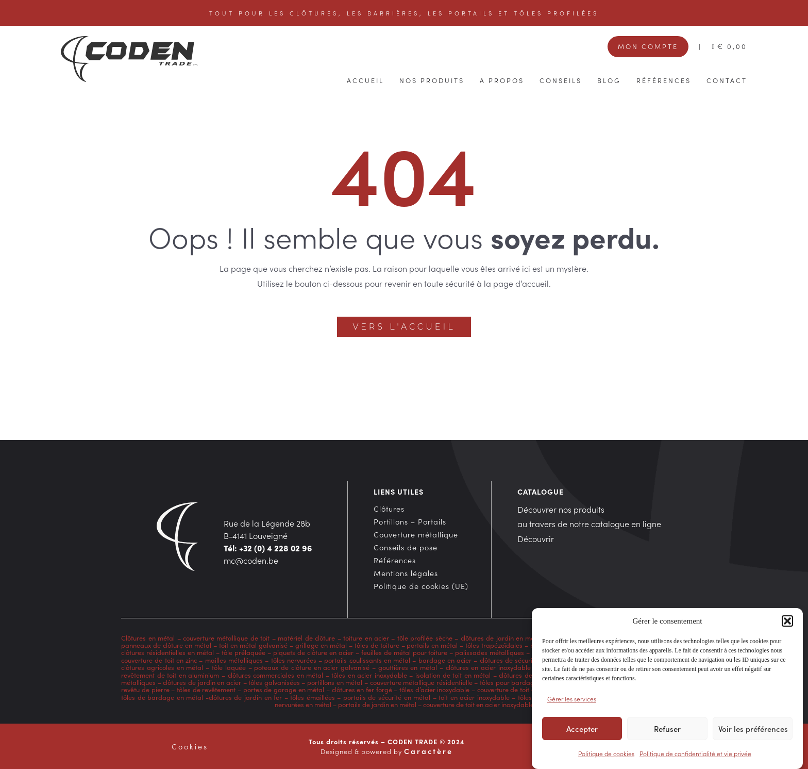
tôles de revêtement (206, 689)
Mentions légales (406, 573)
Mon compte (648, 46)
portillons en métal (333, 681)
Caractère (428, 751)
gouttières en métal (407, 667)
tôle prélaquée (243, 652)
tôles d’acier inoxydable (434, 689)
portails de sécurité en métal (386, 696)
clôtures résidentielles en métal (167, 652)
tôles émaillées (312, 696)
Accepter (582, 730)
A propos (502, 80)
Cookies (190, 746)
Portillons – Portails (410, 521)
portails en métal (432, 644)
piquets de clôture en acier (313, 652)
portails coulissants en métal (367, 659)
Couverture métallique (416, 534)
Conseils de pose (405, 547)
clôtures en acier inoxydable (488, 667)
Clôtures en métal (149, 637)
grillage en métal (321, 644)
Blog (609, 80)
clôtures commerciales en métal (276, 674)
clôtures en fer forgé (362, 689)
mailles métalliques (234, 659)
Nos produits (431, 80)
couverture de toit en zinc (159, 659)
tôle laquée (229, 667)
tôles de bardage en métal (162, 696)
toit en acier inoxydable (474, 696)
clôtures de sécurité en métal (523, 659)
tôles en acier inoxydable (369, 674)
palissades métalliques (489, 652)
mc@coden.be (251, 560)
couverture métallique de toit (226, 637)
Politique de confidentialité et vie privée (695, 754)
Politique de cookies (606, 754)
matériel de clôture (306, 637)
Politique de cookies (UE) (421, 586)
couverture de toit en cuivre (517, 689)
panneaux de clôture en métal (166, 644)
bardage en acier (445, 659)
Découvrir (535, 538)
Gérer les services (571, 700)
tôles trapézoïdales (494, 644)
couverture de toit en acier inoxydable (478, 704)
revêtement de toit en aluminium (170, 674)
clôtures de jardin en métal (502, 637)
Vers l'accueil (403, 327)
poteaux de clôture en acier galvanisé (311, 667)
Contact (726, 80)
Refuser (667, 730)
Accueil (365, 80)
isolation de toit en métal (453, 674)
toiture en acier (366, 637)
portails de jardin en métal (377, 704)
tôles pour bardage (509, 681)
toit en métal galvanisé (253, 644)
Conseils (561, 80)
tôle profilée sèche (424, 637)
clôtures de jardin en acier (202, 681)
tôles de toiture (377, 644)
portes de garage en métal (282, 689)
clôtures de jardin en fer (245, 696)
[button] (787, 622)
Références (663, 80)
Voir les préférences (753, 730)
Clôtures (389, 508)
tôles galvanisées (274, 681)
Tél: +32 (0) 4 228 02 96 (268, 547)
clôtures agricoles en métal (162, 667)
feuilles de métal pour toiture (404, 652)
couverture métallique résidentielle (421, 681)
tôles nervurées (292, 659)
